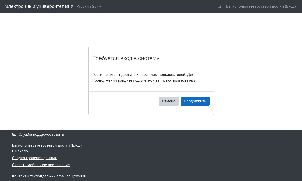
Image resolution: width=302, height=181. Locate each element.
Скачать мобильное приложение (41, 165)
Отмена (168, 101)
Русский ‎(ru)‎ (87, 6)
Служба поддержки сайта (38, 134)
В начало (20, 151)
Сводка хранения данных (34, 158)
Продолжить (195, 101)
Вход (290, 6)
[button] (219, 6)
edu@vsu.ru (76, 176)
